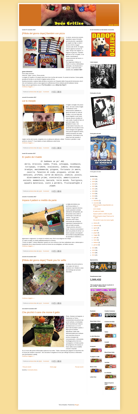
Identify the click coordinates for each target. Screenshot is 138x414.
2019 (93, 193)
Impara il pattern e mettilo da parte (39, 200)
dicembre (96, 200)
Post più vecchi (79, 367)
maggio (95, 235)
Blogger (77, 405)
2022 (93, 186)
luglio (95, 230)
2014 (93, 252)
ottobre (95, 223)
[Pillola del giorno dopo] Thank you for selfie (44, 260)
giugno (95, 233)
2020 (93, 191)
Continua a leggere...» (28, 87)
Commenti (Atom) (32, 370)
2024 (93, 181)
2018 (93, 196)
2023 (93, 184)
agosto (95, 228)
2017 (93, 198)
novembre (96, 203)
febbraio (95, 242)
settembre (96, 225)
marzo (95, 240)
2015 (93, 250)
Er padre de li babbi (32, 157)
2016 (93, 248)
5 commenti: (46, 91)
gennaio (95, 245)
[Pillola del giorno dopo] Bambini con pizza (43, 33)
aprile (95, 237)
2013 (93, 255)
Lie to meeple (29, 101)
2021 (93, 189)
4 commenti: (46, 147)
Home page (53, 367)
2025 (93, 179)
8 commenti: (46, 251)
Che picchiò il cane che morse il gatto (41, 312)
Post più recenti (27, 367)
